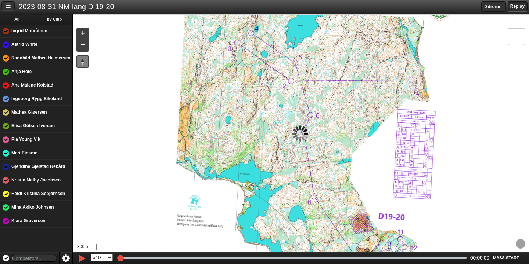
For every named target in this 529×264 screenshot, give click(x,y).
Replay (517, 6)
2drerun (493, 6)
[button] (83, 34)
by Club (55, 19)
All (18, 19)
